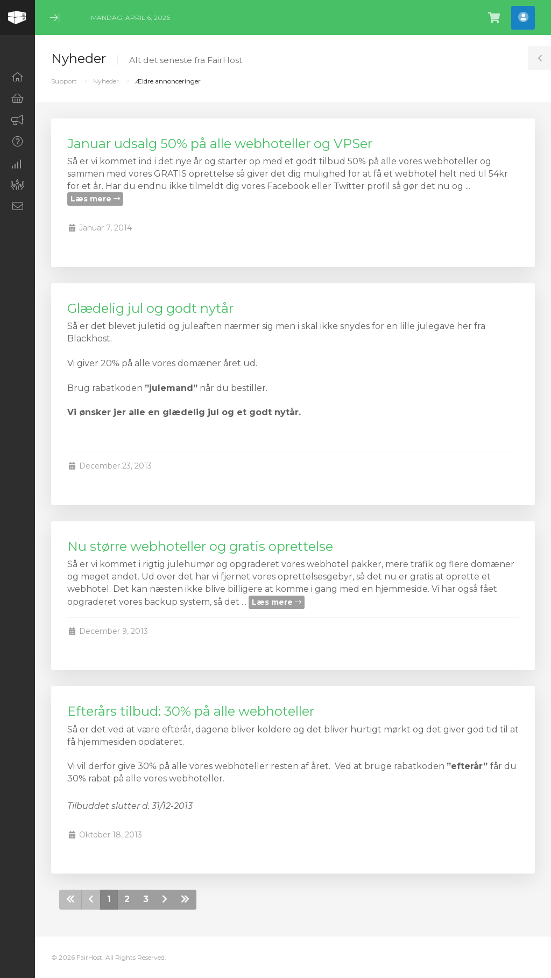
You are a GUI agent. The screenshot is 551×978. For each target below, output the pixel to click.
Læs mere (95, 199)
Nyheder (106, 81)
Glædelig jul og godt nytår (150, 308)
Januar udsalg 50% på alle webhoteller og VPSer (219, 143)
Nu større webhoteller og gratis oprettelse (200, 546)
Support (64, 81)
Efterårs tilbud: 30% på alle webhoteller (190, 711)
